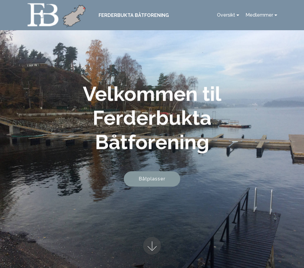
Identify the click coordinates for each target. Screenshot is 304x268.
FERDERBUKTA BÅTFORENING (134, 15)
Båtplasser (152, 179)
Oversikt (226, 15)
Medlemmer (259, 15)
